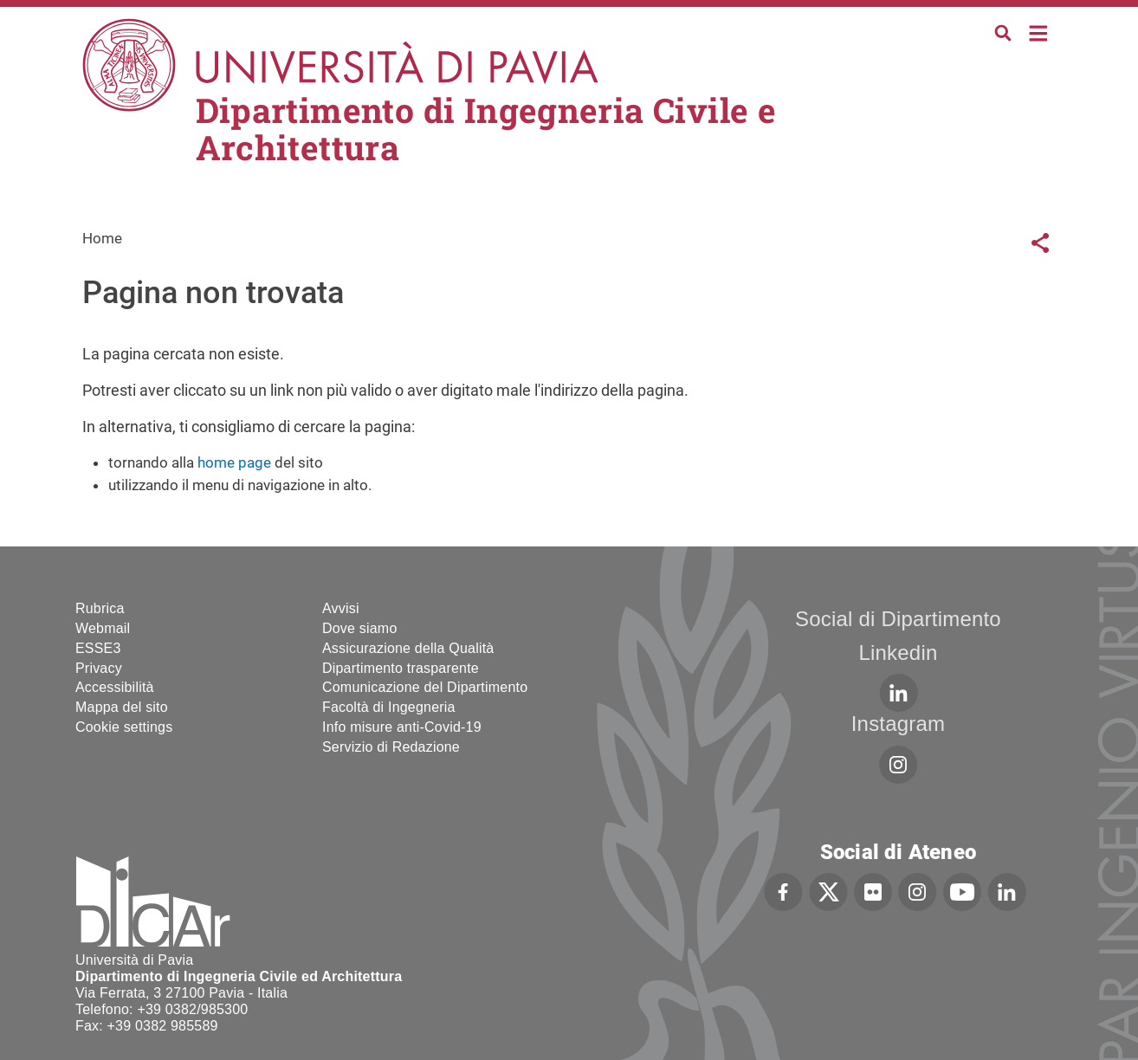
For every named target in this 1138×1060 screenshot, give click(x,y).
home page (234, 462)
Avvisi (340, 608)
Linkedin (897, 652)
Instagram (898, 723)
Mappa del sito (121, 707)
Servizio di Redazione (391, 747)
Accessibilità (114, 687)
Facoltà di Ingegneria (389, 707)
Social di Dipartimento (898, 618)
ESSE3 (98, 648)
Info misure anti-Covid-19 (402, 727)
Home (1039, 31)
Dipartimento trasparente (400, 668)
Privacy (98, 668)
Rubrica (100, 608)
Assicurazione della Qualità (408, 648)
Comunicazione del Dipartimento (424, 687)
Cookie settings (123, 727)
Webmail (102, 628)
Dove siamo (359, 628)
